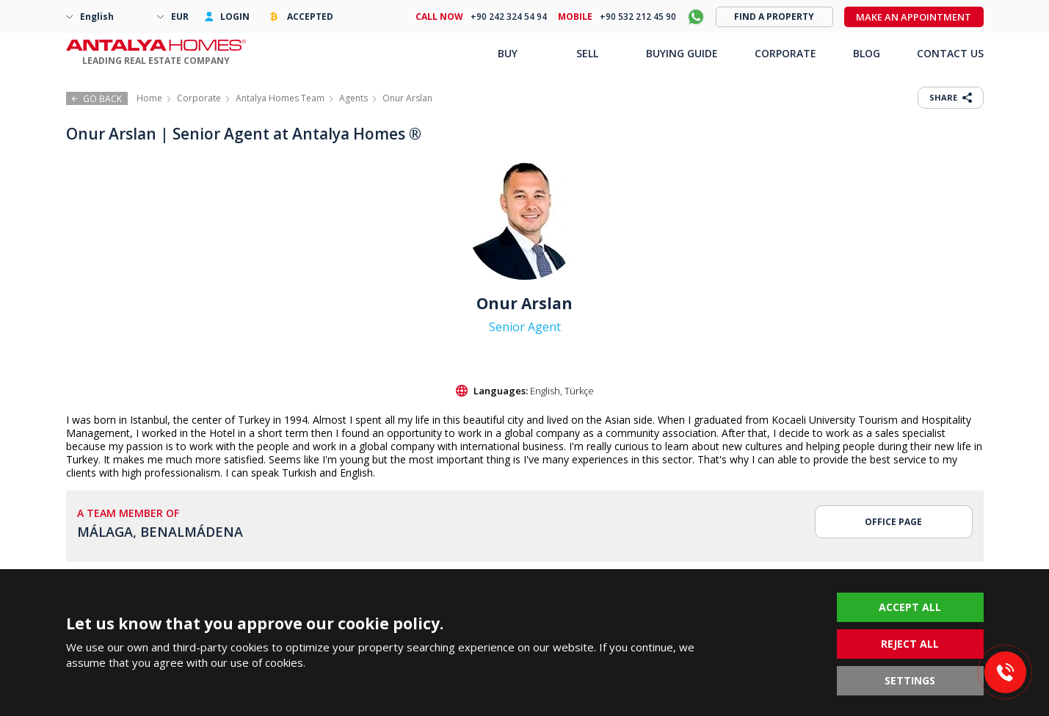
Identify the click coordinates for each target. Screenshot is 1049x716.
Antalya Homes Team (280, 98)
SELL (587, 53)
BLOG (866, 53)
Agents (353, 98)
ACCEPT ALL (910, 607)
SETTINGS (910, 680)
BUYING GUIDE (682, 53)
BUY (508, 53)
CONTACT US (950, 53)
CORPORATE (785, 53)
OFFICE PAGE (893, 522)
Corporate (199, 98)
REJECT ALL (910, 644)
